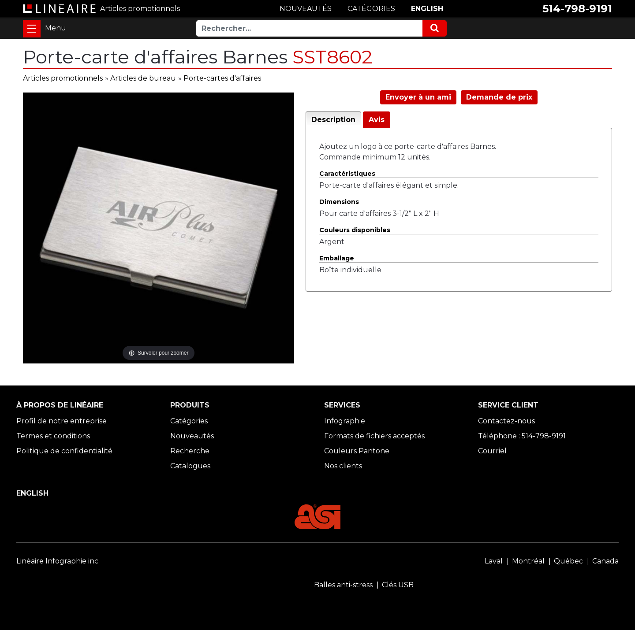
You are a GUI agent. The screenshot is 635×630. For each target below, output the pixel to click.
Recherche (189, 451)
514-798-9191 (577, 8)
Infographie (344, 421)
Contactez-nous (506, 421)
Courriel (492, 451)
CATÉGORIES (371, 8)
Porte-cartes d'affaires (222, 78)
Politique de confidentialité (64, 451)
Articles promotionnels (63, 78)
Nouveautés (192, 436)
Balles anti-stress (343, 585)
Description (333, 119)
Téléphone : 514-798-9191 (522, 436)
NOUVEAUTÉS (306, 8)
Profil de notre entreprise (61, 421)
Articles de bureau (143, 78)
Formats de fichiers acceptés (374, 436)
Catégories (189, 421)
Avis (377, 119)
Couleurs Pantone (356, 451)
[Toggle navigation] (32, 28)
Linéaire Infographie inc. (58, 561)
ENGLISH (427, 8)
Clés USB (398, 585)
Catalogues (190, 466)
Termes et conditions (53, 436)
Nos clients (343, 466)
